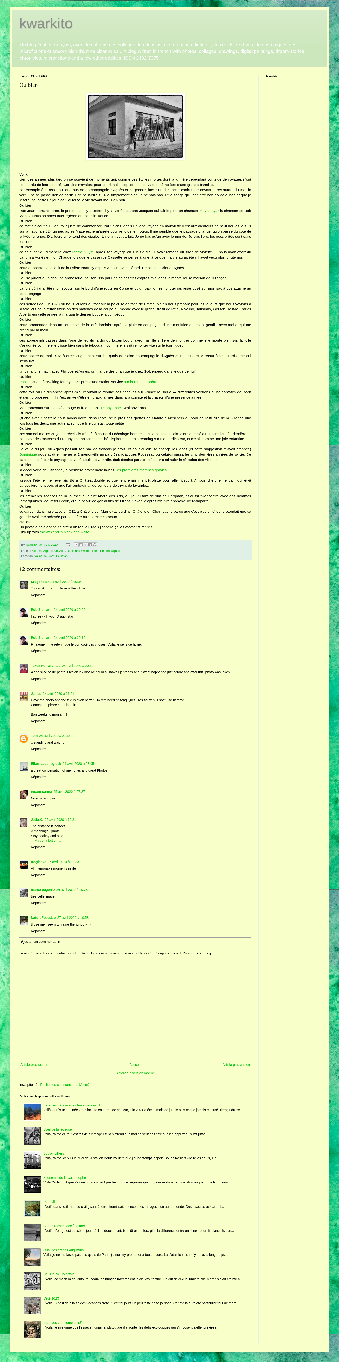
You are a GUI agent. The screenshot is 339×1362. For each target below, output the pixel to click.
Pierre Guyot (82, 252)
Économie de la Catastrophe (64, 1178)
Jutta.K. (37, 820)
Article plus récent (33, 1065)
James (36, 694)
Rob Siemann (41, 610)
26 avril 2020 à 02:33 (63, 862)
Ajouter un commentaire (40, 942)
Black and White (78, 551)
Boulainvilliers (53, 1153)
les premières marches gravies (141, 470)
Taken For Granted (45, 666)
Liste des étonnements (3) (62, 1322)
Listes (94, 551)
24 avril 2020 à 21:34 (55, 736)
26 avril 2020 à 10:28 (72, 890)
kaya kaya (209, 211)
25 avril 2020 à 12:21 (60, 820)
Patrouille (50, 1202)
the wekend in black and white (64, 532)
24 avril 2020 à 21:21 (58, 694)
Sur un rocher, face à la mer (64, 1226)
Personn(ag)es (110, 551)
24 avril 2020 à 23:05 (78, 764)
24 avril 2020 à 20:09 (69, 610)
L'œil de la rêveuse (57, 1129)
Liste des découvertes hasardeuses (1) (72, 1105)
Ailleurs (36, 551)
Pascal (24, 382)
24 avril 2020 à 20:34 (77, 666)
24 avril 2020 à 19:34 (66, 582)
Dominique (28, 454)
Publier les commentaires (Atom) (64, 1085)
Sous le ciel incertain (58, 1274)
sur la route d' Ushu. (140, 382)
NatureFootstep (43, 918)
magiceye (38, 862)
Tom (34, 736)
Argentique (50, 551)
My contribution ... (48, 840)
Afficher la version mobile (135, 1073)
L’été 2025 (51, 1298)
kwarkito (46, 23)
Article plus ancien (236, 1065)
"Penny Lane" (111, 408)
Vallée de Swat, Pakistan (51, 556)
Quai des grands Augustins (63, 1250)
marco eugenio (43, 890)
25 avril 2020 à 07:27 (69, 791)
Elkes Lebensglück (46, 764)
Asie (62, 551)
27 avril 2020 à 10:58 (73, 918)
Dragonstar (40, 582)
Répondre (38, 595)
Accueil (135, 1065)
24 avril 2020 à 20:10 (69, 637)
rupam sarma (41, 791)
